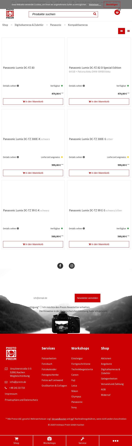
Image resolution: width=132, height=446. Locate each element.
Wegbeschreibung (20, 375)
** (62, 93)
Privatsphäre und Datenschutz (21, 399)
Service (82, 441)
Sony (74, 407)
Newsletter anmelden (87, 298)
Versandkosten (59, 418)
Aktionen (106, 358)
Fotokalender (49, 369)
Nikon (74, 391)
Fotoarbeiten (49, 358)
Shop (16, 441)
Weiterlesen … (95, 4)
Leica (74, 385)
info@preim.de (18, 381)
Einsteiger (77, 358)
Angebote (106, 363)
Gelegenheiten (109, 378)
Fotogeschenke (50, 374)
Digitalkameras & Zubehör (29, 24)
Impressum (11, 393)
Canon (74, 374)
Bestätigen (112, 4)
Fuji (73, 380)
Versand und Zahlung (112, 384)
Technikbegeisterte (82, 369)
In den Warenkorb (33, 101)
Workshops (49, 441)
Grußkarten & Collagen (54, 385)
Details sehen (9, 85)
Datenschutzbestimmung (74, 311)
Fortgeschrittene (80, 363)
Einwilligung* (32, 307)
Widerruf (105, 394)
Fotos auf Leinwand (52, 380)
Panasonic (55, 24)
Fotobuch (47, 363)
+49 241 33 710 (17, 387)
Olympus (76, 396)
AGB (103, 389)
